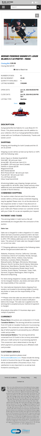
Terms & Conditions (10, 377)
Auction (23, 99)
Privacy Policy (25, 377)
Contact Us (20, 381)
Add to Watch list (21, 70)
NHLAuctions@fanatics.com (11, 358)
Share (15, 103)
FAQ (35, 377)
